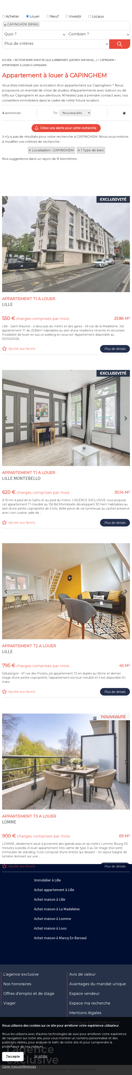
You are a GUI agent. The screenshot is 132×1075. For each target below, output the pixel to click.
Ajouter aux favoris (21, 435)
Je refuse (40, 1056)
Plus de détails (115, 436)
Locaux (96, 16)
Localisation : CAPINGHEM (53, 150)
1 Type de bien (92, 150)
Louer (33, 16)
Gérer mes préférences (19, 1067)
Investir (73, 16)
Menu (5, 8)
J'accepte (13, 1056)
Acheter (10, 16)
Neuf (53, 16)
